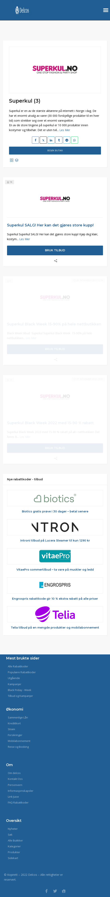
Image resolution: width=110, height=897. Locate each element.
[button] (106, 10)
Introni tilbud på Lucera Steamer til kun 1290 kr (55, 540)
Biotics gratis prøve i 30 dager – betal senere (55, 511)
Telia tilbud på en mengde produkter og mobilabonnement (55, 627)
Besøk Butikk (55, 150)
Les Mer (64, 130)
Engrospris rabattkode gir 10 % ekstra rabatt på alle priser (55, 598)
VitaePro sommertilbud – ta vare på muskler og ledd (55, 569)
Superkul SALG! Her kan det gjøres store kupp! (50, 225)
